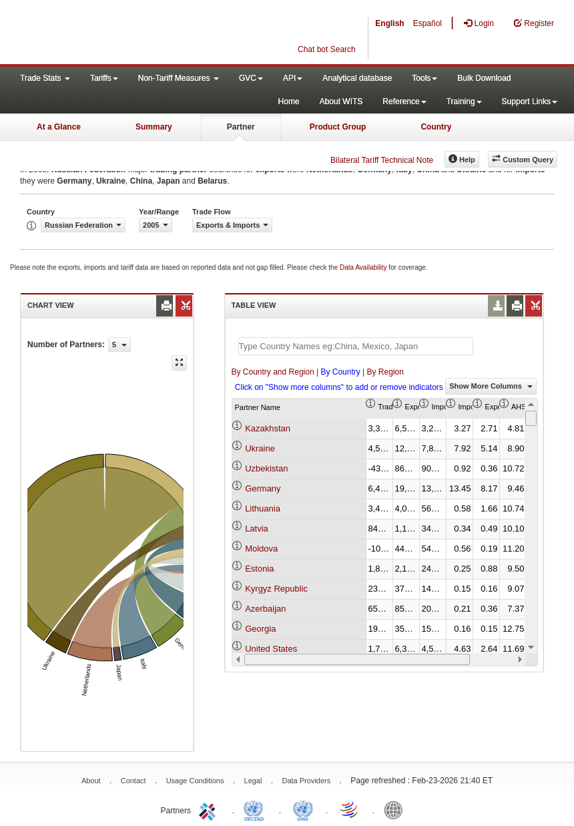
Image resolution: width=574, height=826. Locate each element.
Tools (424, 78)
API (292, 78)
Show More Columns (491, 386)
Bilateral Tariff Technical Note (381, 160)
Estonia (259, 569)
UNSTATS (303, 809)
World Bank (396, 809)
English (389, 23)
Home (289, 101)
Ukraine (260, 448)
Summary (153, 127)
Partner (241, 127)
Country (435, 127)
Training (464, 101)
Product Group (338, 127)
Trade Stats (45, 78)
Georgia (260, 629)
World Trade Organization (349, 809)
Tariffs (104, 78)
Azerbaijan (265, 609)
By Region (385, 372)
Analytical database (357, 78)
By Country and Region (273, 372)
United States (271, 649)
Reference (404, 101)
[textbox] (355, 346)
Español (427, 23)
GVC (251, 78)
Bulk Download (484, 78)
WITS (133, 33)
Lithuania (262, 508)
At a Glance (59, 127)
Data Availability (364, 267)
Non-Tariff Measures (178, 78)
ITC (209, 809)
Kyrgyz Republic (276, 589)
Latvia (256, 529)
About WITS (341, 101)
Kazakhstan (267, 428)
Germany (262, 488)
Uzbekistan (266, 468)
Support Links (529, 101)
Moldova (261, 549)
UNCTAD (256, 809)
